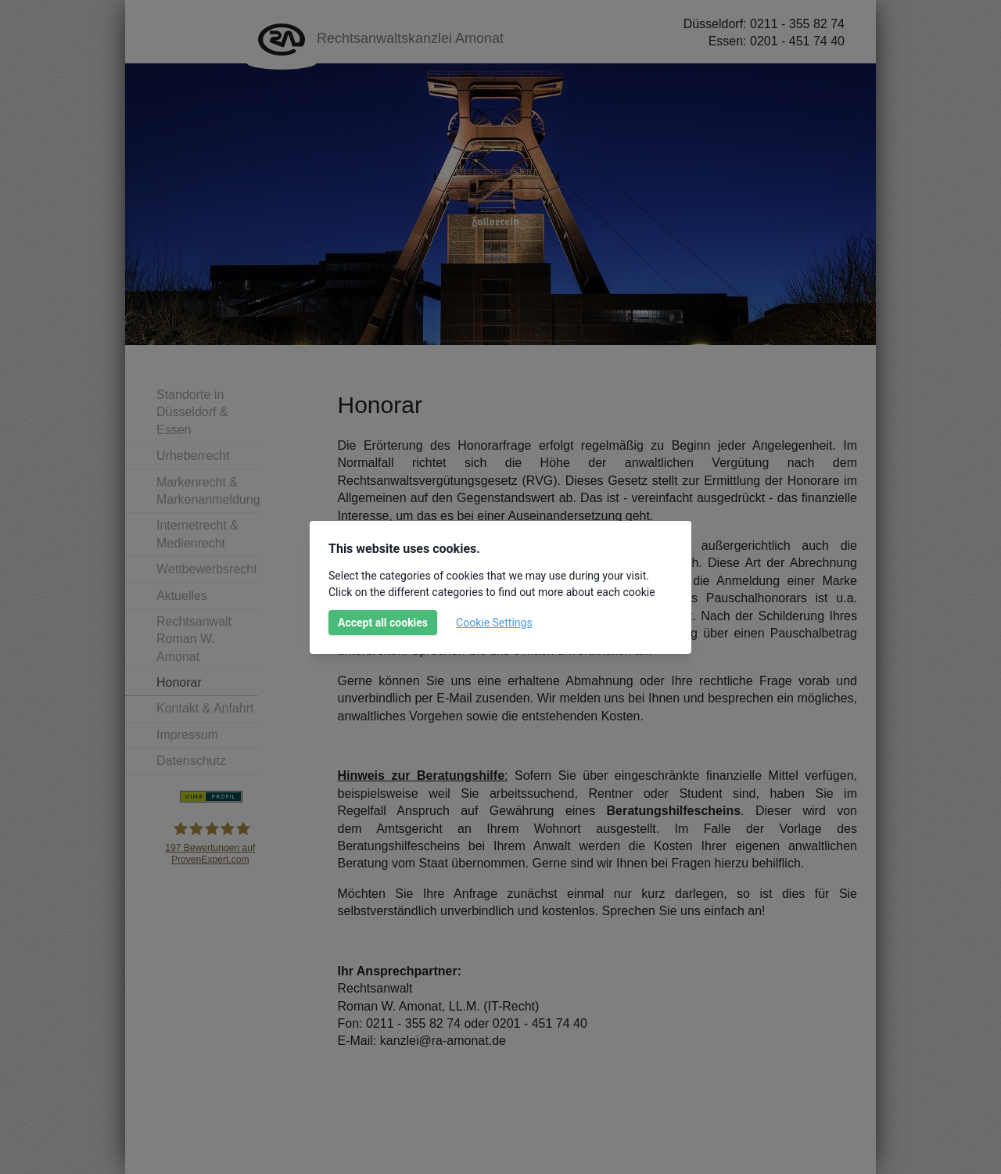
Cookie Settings (494, 622)
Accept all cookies (383, 622)
